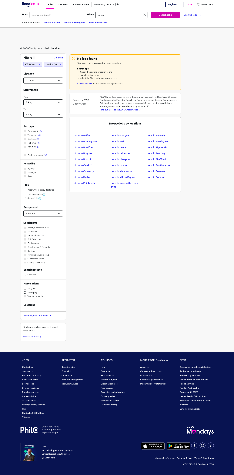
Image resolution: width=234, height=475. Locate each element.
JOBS (25, 360)
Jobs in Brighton (83, 153)
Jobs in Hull (117, 141)
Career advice (29, 396)
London (55, 48)
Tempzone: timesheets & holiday (195, 367)
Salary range (30, 89)
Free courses (107, 388)
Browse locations (30, 388)
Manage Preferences (165, 458)
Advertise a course (110, 400)
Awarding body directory (113, 392)
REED (183, 360)
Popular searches (30, 392)
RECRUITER (68, 360)
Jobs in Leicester (120, 153)
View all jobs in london (37, 315)
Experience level (33, 269)
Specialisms (30, 222)
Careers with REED (189, 392)
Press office (146, 375)
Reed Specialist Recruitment (194, 379)
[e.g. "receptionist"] (56, 15)
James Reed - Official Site (192, 396)
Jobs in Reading (156, 153)
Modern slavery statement (153, 383)
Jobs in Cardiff (82, 165)
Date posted (30, 207)
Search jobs (165, 14)
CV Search (66, 375)
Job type (28, 126)
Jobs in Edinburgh (84, 183)
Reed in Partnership (189, 388)
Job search (27, 371)
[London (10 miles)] (53, 64)
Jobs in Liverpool (120, 159)
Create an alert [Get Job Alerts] (84, 83)
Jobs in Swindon (156, 177)
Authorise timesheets (190, 371)
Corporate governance (151, 379)
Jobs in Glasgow (120, 135)
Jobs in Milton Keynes (123, 177)
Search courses (32, 336)
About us (144, 367)
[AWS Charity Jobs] (33, 64)
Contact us (27, 367)
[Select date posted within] (43, 213)
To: (24, 109)
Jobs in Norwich (156, 135)
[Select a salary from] (43, 102)
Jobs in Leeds (118, 147)
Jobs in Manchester (122, 171)
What (25, 14)
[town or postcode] (121, 15)
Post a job (66, 371)
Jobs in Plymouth (157, 147)
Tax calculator (29, 400)
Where (90, 14)
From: (26, 97)
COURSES (107, 360)
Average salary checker (33, 404)
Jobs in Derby (82, 177)
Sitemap (26, 417)
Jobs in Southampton (159, 165)
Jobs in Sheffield (156, 159)
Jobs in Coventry (84, 171)
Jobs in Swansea (156, 171)
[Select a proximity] (43, 80)
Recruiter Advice (69, 383)
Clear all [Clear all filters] (58, 57)
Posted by (29, 163)
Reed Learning (187, 383)
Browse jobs (192, 14)
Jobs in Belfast (51, 22)
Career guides (108, 396)
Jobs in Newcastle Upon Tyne (124, 185)
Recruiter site (68, 367)
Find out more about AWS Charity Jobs (119, 109)
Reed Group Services (190, 375)
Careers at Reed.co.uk (151, 371)
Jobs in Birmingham (74, 22)
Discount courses (109, 383)
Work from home (30, 379)
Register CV (174, 4)
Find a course (107, 375)
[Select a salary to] (43, 115)
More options (31, 283)
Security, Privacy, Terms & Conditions (195, 458)
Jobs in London (119, 165)
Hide (26, 185)
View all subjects (109, 379)
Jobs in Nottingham (158, 141)
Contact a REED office (33, 413)
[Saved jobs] (205, 4)
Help (24, 408)
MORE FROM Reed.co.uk (154, 360)
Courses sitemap (109, 404)
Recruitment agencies (72, 379)
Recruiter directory (31, 375)
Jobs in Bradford (97, 22)
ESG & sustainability (190, 408)
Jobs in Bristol (82, 159)
